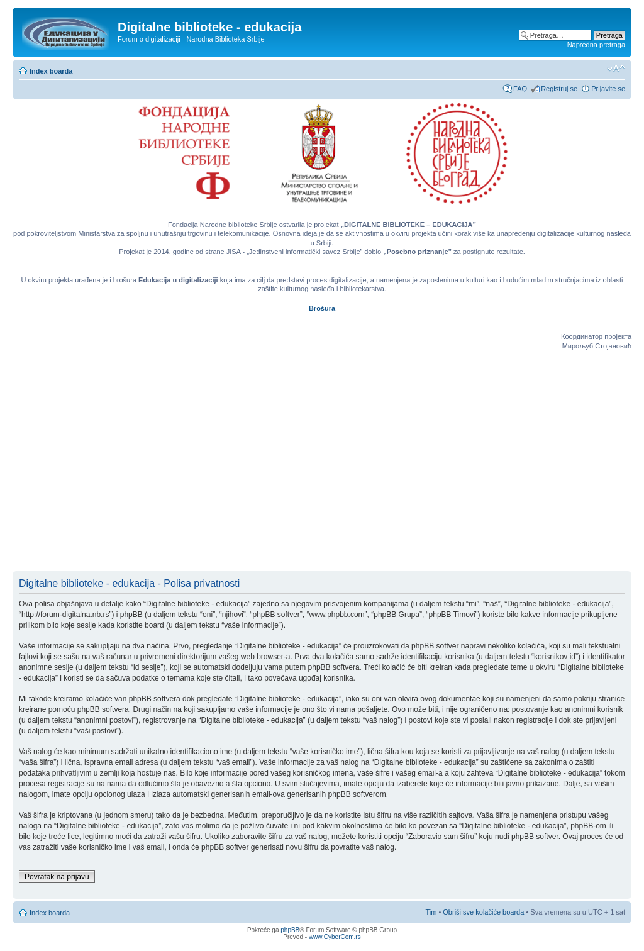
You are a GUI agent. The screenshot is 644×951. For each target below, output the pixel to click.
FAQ (520, 88)
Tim (430, 912)
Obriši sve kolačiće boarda (483, 912)
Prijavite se (608, 88)
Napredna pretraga (596, 44)
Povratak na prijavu (57, 876)
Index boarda (51, 71)
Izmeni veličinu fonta (616, 68)
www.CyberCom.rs (335, 936)
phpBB (289, 929)
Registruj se (559, 88)
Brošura (322, 308)
